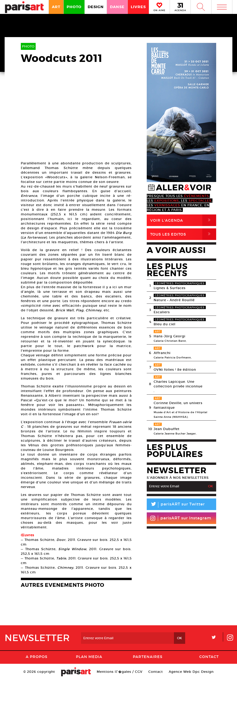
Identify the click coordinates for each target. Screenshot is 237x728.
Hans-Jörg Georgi (169, 336)
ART (56, 6)
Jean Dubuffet (167, 429)
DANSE (117, 6)
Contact (209, 704)
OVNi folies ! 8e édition (175, 369)
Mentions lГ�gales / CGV (119, 720)
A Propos (36, 704)
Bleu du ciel (164, 324)
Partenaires (147, 704)
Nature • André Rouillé (174, 300)
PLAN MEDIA (89, 704)
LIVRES (138, 6)
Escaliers (162, 312)
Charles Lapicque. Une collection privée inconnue (178, 384)
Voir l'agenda (183, 220)
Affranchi (162, 353)
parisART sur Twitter (176, 505)
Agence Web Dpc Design (191, 720)
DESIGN (96, 6)
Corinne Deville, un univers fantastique (178, 405)
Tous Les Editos (183, 234)
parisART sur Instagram (180, 518)
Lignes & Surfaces (170, 288)
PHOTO (74, 6)
